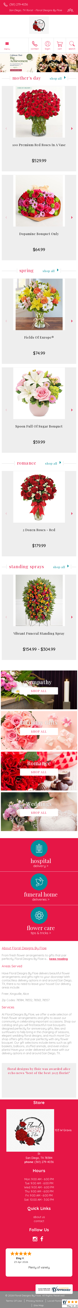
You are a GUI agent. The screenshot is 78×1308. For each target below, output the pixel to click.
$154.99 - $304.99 (39, 649)
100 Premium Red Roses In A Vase (39, 145)
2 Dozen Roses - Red (39, 530)
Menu (7, 48)
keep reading (58, 959)
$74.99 (39, 353)
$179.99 (39, 545)
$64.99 (39, 249)
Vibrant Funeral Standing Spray (39, 633)
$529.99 (39, 160)
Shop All (56, 78)
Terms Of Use (14, 1300)
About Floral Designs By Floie (24, 948)
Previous (5, 128)
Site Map (39, 1305)
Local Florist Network (60, 1300)
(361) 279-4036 (18, 4)
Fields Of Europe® (39, 337)
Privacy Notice (34, 1300)
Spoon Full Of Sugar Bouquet (39, 426)
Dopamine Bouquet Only (39, 234)
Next (72, 128)
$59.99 (39, 442)
